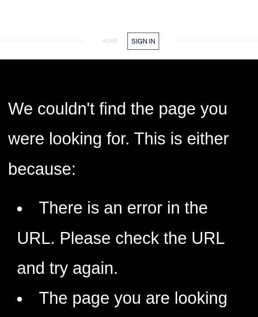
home (109, 40)
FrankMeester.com (129, 21)
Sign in (143, 41)
